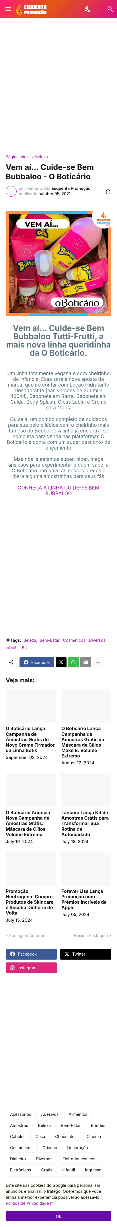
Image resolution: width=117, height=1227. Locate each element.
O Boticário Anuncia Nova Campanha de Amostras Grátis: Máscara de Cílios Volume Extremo (28, 823)
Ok (58, 1216)
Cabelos (18, 1136)
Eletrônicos (20, 1169)
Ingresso (93, 1169)
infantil (12, 647)
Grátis (46, 1169)
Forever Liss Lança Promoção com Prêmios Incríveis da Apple (84, 900)
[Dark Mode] (88, 9)
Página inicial (18, 157)
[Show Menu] (8, 9)
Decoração (77, 1147)
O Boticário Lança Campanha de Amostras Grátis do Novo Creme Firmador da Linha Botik (30, 739)
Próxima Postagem (90, 935)
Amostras (19, 1125)
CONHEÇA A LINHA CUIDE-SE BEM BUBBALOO (59, 490)
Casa (40, 1136)
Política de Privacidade (27, 1203)
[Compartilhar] (106, 191)
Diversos (97, 640)
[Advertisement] (58, 86)
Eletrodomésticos (79, 1158)
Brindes (98, 1125)
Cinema (94, 1136)
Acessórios (20, 1114)
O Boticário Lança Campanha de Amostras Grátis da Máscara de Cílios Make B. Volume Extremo (82, 742)
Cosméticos (74, 640)
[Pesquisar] (107, 9)
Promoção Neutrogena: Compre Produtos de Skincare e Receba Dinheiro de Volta (30, 902)
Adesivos (50, 1114)
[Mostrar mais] (98, 662)
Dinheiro (18, 1158)
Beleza (41, 157)
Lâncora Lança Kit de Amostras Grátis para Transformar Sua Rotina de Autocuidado (85, 823)
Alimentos (78, 1114)
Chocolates (66, 1136)
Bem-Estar (50, 640)
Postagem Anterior (26, 935)
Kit (24, 647)
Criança (49, 1147)
